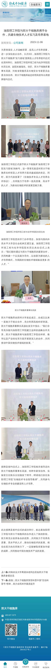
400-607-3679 (10, 615)
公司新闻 (18, 42)
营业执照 (28, 647)
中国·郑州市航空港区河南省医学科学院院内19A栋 (26, 620)
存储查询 (35, 4)
